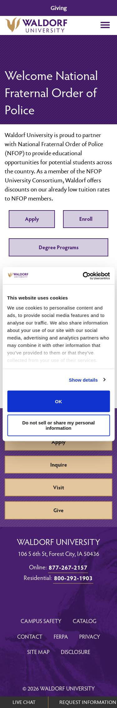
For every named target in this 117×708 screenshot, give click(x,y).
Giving (58, 8)
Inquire (58, 464)
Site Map (38, 652)
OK (58, 401)
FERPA (61, 636)
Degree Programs (59, 247)
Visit (58, 487)
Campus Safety (41, 621)
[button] (105, 25)
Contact (29, 636)
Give (58, 510)
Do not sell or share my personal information (58, 425)
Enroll (85, 218)
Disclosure (75, 652)
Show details (83, 379)
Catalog (84, 621)
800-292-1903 (73, 578)
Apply (32, 218)
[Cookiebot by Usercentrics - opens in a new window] (83, 276)
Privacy (89, 636)
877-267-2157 (68, 567)
